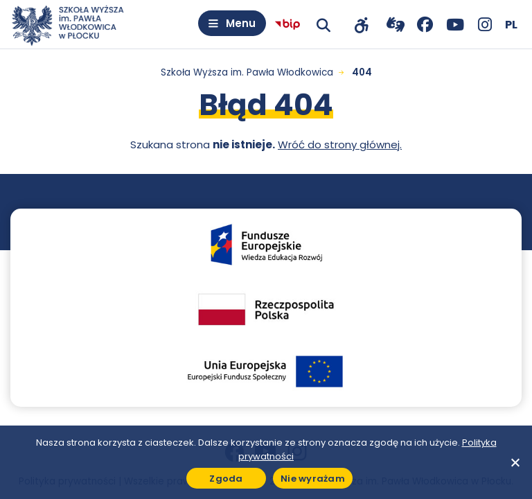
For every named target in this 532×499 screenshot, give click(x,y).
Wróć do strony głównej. (340, 144)
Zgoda (225, 478)
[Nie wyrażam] (515, 462)
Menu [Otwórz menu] (241, 23)
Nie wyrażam (313, 478)
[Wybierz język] (511, 24)
